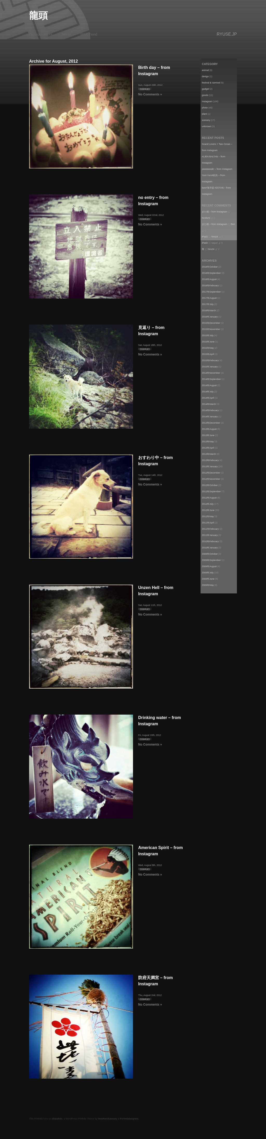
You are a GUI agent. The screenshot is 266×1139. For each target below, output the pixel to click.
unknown (206, 126)
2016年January (210, 316)
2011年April (208, 522)
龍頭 (38, 15)
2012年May (208, 516)
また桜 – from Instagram (214, 211)
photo (205, 107)
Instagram (144, 88)
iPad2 (205, 236)
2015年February (210, 360)
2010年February (210, 541)
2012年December (211, 472)
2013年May (208, 441)
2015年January (210, 366)
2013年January (210, 466)
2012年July (208, 504)
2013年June (208, 435)
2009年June (208, 579)
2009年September (211, 560)
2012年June (208, 510)
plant (204, 114)
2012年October (210, 485)
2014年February (210, 410)
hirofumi (206, 218)
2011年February (210, 529)
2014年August (209, 385)
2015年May (208, 348)
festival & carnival (211, 82)
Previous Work (41, 34)
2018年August (209, 279)
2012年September (211, 491)
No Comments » (150, 94)
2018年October (210, 267)
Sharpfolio (57, 1118)
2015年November (211, 329)
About (66, 34)
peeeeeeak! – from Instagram (217, 169)
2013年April (208, 447)
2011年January (210, 535)
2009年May (208, 585)
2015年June (208, 341)
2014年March (209, 404)
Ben (233, 224)
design (205, 76)
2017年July (208, 304)
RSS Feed (89, 34)
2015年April (208, 354)
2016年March (209, 310)
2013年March (209, 454)
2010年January (210, 547)
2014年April (208, 398)
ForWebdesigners (129, 1118)
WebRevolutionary (107, 1118)
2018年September (211, 273)
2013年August (209, 429)
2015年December (211, 323)
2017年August (209, 298)
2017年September (211, 291)
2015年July (208, 335)
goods (205, 95)
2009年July (208, 572)
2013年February (210, 460)
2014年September (211, 379)
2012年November (211, 479)
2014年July (208, 391)
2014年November (211, 373)
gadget (205, 89)
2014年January (210, 416)
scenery (206, 120)
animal (205, 70)
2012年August (209, 497)
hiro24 (214, 236)
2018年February (210, 285)
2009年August (209, 566)
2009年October (210, 554)
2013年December (211, 423)
